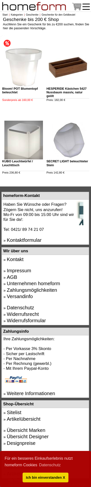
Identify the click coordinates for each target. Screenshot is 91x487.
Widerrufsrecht (23, 314)
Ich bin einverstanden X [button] (45, 477)
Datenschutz (20, 307)
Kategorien (17, 14)
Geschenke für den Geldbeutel (58, 14)
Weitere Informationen (31, 393)
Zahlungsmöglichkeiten (32, 290)
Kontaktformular (24, 240)
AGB (12, 277)
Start (5, 14)
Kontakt (15, 259)
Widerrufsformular (26, 320)
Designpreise (21, 443)
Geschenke (32, 14)
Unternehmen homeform (33, 283)
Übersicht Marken (26, 430)
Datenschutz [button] (50, 465)
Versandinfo (20, 296)
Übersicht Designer (28, 436)
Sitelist (14, 412)
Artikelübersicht (24, 419)
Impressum (19, 270)
